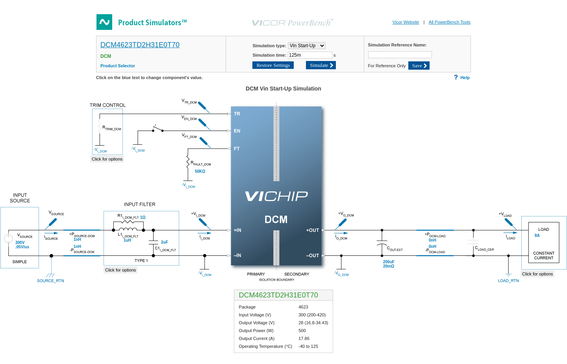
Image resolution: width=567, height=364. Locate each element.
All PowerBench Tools (450, 22)
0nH (432, 240)
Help (462, 77)
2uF (164, 242)
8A (537, 235)
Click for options (120, 270)
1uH (127, 240)
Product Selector (117, 65)
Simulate (319, 65)
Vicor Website (406, 22)
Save (417, 65)
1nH (77, 239)
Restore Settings (273, 65)
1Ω (143, 217)
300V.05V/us (22, 244)
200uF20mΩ (389, 264)
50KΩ (200, 171)
